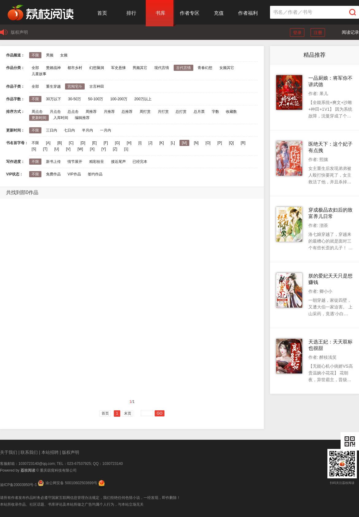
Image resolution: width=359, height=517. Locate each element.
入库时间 (60, 118)
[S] (34, 149)
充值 (219, 13)
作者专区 (189, 13)
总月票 (199, 111)
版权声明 (19, 32)
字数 (215, 111)
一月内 (105, 130)
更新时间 (39, 118)
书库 (160, 13)
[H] (129, 143)
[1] (126, 149)
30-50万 (74, 99)
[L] (173, 143)
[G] (117, 143)
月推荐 (109, 111)
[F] (106, 143)
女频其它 (226, 68)
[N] (196, 143)
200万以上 (143, 99)
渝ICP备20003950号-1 (18, 485)
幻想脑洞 (96, 68)
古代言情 (183, 68)
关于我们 (8, 452)
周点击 (37, 111)
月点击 (55, 111)
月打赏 (163, 111)
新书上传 (53, 161)
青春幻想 (205, 68)
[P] (220, 143)
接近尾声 (118, 161)
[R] (243, 143)
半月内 (87, 130)
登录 (297, 32)
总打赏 (181, 111)
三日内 (51, 130)
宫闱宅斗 (75, 86)
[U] (56, 149)
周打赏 (145, 111)
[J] (150, 143)
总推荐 (127, 111)
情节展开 (75, 161)
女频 (64, 55)
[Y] (103, 149)
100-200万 (118, 99)
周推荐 (91, 111)
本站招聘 (50, 452)
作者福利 (248, 13)
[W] (80, 149)
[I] (139, 143)
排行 (131, 13)
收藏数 (231, 111)
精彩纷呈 (96, 161)
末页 (127, 413)
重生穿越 (53, 86)
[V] (68, 149)
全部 (35, 68)
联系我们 (29, 452)
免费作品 (53, 174)
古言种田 (96, 86)
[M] (184, 143)
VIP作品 (74, 174)
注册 (318, 32)
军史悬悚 (118, 68)
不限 (35, 55)
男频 (49, 55)
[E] (94, 143)
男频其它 (140, 68)
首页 (102, 13)
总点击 (73, 111)
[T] (45, 149)
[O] (208, 143)
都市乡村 (75, 68)
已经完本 (140, 161)
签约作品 (95, 174)
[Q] (231, 143)
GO (160, 413)
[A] (48, 143)
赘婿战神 (53, 68)
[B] (59, 143)
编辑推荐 (82, 118)
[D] (82, 143)
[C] (71, 143)
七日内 (69, 130)
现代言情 (161, 68)
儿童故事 (39, 74)
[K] (161, 143)
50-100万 (95, 99)
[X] (92, 149)
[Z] (115, 149)
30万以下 (53, 99)
